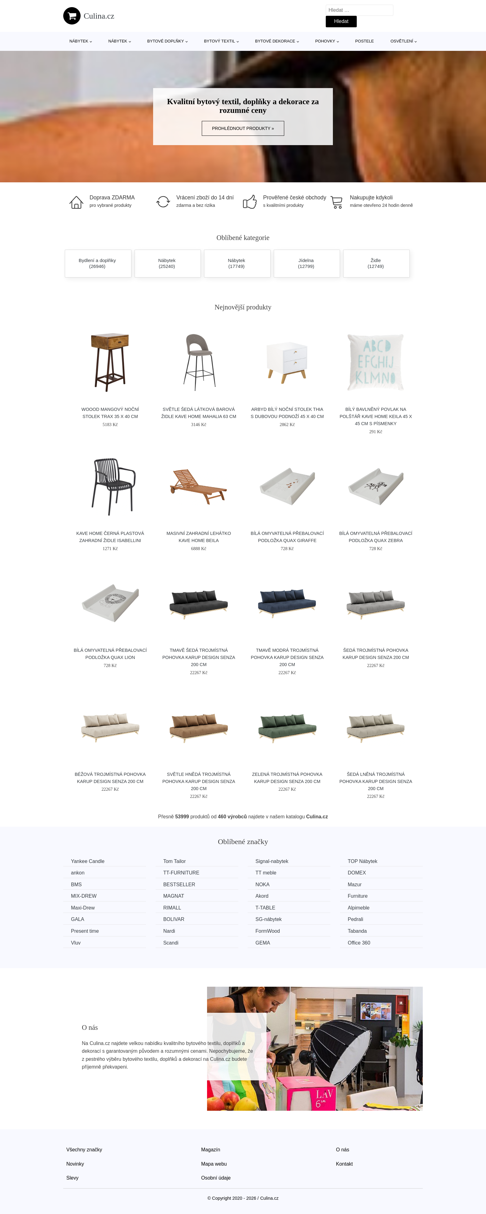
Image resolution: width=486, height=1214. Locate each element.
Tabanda (357, 931)
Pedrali (355, 919)
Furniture (358, 896)
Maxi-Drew (83, 907)
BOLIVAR (173, 919)
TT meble (265, 872)
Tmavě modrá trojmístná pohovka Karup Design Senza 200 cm (287, 657)
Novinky (75, 1164)
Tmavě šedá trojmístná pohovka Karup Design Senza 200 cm (198, 657)
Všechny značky (84, 1149)
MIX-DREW (84, 896)
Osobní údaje (216, 1178)
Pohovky (325, 41)
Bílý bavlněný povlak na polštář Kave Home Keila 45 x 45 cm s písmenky (376, 416)
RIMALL (172, 907)
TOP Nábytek (362, 861)
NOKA (262, 884)
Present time (85, 931)
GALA (77, 919)
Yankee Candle (87, 861)
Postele (364, 41)
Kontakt (344, 1164)
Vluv (76, 942)
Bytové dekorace (275, 41)
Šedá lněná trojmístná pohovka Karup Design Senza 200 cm (375, 781)
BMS (76, 884)
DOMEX (357, 872)
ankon (78, 872)
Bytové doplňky (165, 41)
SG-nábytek (268, 919)
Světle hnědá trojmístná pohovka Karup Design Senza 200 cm (198, 781)
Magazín (210, 1149)
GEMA (262, 942)
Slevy (72, 1178)
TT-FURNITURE (181, 872)
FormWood (267, 931)
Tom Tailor (174, 861)
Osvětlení (402, 41)
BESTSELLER (179, 884)
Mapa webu (214, 1164)
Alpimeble (358, 907)
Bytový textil (219, 41)
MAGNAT (173, 896)
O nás (342, 1149)
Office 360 (359, 942)
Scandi (171, 942)
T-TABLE (265, 907)
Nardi (169, 931)
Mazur (354, 884)
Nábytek (78, 41)
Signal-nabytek (271, 861)
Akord (261, 896)
